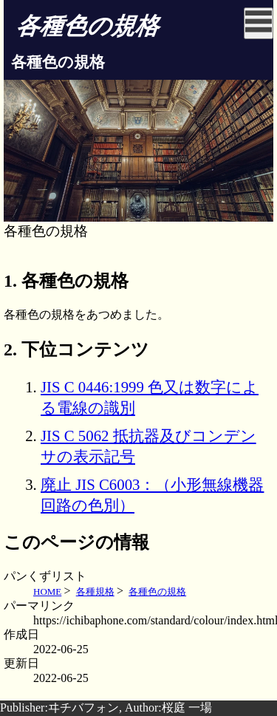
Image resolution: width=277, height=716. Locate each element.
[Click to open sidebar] (258, 23)
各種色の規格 (157, 591)
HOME (47, 591)
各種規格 (95, 591)
